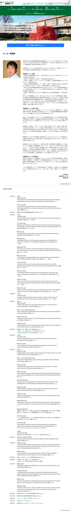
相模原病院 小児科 (29, 4)
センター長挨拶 (12, 8)
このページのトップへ (65, 182)
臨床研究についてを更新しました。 (25, 499)
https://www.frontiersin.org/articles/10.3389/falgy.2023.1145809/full (31, 426)
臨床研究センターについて (24, 8)
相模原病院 (49, 4)
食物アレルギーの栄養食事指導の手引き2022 (28, 460)
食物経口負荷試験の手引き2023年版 (26, 331)
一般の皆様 (46, 8)
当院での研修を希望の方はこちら (35, 44)
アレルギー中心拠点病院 (63, 4)
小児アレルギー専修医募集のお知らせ (35, 11)
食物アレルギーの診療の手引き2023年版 (27, 330)
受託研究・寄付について (57, 8)
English (40, 4)
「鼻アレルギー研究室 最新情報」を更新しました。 (29, 497)
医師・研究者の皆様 (37, 8)
